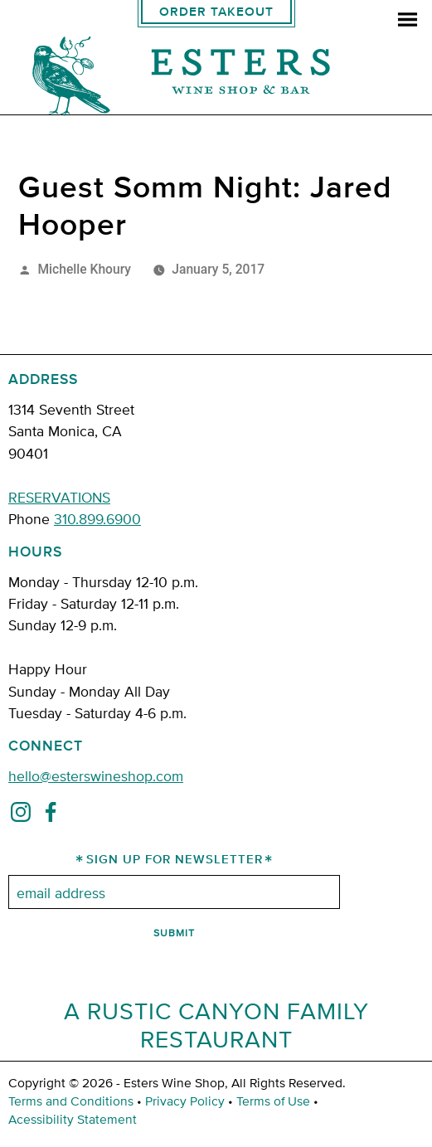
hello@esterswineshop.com (95, 775)
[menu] (407, 21)
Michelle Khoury (84, 269)
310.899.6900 (97, 518)
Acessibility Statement (72, 1119)
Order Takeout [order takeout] (216, 12)
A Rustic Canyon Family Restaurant (216, 1024)
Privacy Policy (185, 1100)
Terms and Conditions (70, 1100)
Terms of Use (273, 1100)
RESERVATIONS (59, 496)
